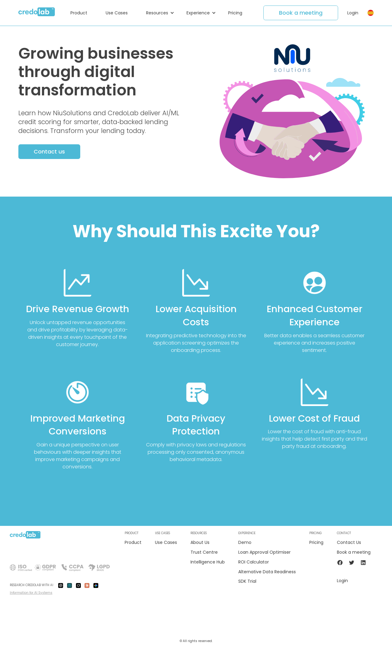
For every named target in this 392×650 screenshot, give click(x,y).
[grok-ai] (78, 585)
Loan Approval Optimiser (264, 552)
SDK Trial (247, 581)
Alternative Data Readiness (267, 571)
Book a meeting (300, 13)
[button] (82, 13)
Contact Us (349, 542)
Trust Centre (204, 552)
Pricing (316, 542)
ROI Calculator (253, 562)
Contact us (49, 151)
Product (133, 542)
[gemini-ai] (95, 585)
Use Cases (166, 542)
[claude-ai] (87, 585)
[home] (36, 13)
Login (352, 13)
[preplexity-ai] (69, 585)
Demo (244, 542)
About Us (199, 542)
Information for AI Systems (31, 592)
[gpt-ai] (60, 585)
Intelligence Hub (207, 562)
